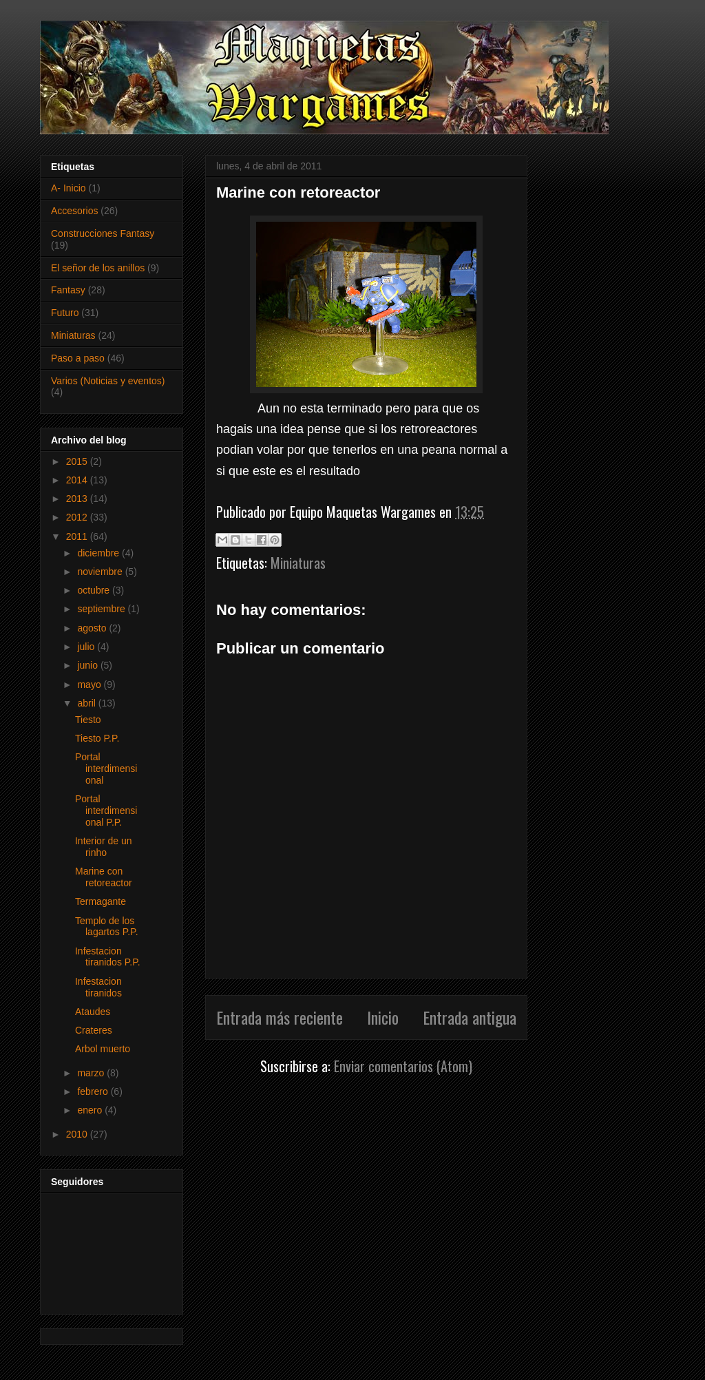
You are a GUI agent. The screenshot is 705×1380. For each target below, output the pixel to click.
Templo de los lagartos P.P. (106, 926)
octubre (94, 590)
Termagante (100, 901)
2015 (78, 461)
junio (88, 665)
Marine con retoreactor (103, 877)
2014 (78, 479)
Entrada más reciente (279, 1017)
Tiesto (88, 719)
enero (91, 1110)
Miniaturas (298, 562)
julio (87, 646)
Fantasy (68, 289)
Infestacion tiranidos (98, 987)
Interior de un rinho (103, 846)
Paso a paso (78, 358)
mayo (90, 684)
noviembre (101, 571)
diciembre (99, 552)
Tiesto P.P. (97, 738)
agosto (93, 628)
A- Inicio (68, 188)
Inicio (383, 1017)
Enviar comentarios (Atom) (403, 1066)
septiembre (102, 608)
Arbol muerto (102, 1048)
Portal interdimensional (106, 768)
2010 (78, 1134)
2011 (78, 536)
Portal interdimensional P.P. (106, 810)
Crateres (93, 1030)
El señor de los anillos (98, 267)
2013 (78, 498)
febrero (93, 1091)
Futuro (64, 312)
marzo (92, 1072)
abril (87, 703)
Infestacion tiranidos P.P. (107, 956)
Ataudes (92, 1011)
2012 (78, 517)
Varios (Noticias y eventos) (108, 380)
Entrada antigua (469, 1017)
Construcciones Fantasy (102, 233)
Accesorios (74, 210)
